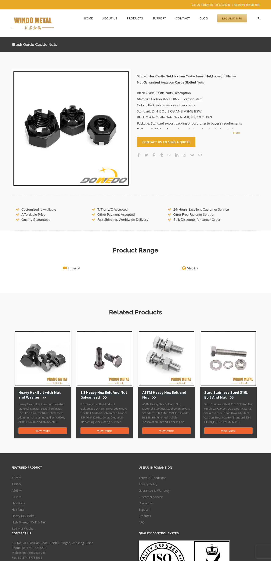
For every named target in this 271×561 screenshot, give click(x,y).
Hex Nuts (18, 510)
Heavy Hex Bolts (23, 516)
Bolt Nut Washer (23, 529)
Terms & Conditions (152, 478)
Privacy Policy (148, 484)
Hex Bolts (18, 503)
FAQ (142, 522)
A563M (16, 490)
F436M (16, 497)
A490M (16, 484)
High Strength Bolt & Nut (29, 522)
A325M (16, 478)
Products (145, 516)
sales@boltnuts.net (246, 5)
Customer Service (151, 497)
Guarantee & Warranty (154, 490)
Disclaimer (146, 503)
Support (144, 510)
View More (42, 431)
